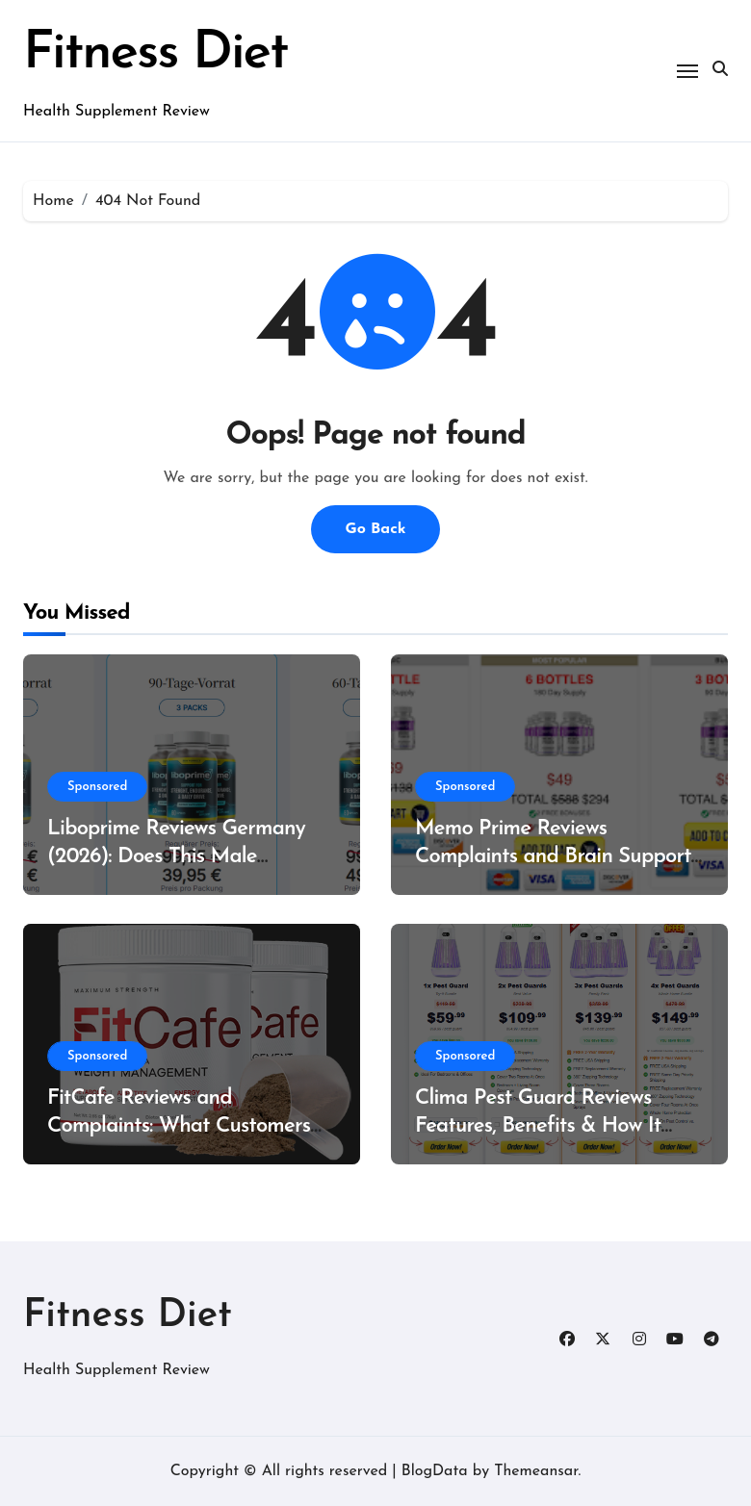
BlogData (434, 1471)
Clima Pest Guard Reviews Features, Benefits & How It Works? (537, 1125)
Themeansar (536, 1471)
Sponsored (97, 786)
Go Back (375, 529)
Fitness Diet (155, 54)
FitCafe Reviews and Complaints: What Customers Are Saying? (178, 1125)
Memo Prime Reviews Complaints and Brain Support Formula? (553, 856)
